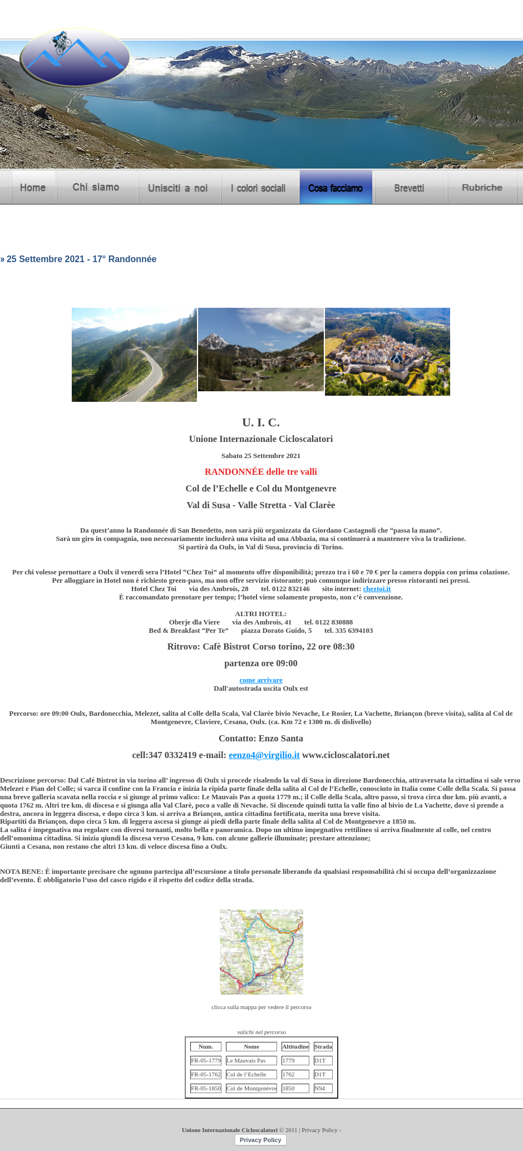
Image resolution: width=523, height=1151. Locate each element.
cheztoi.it (377, 589)
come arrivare (260, 680)
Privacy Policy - (321, 1130)
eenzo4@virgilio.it (264, 755)
